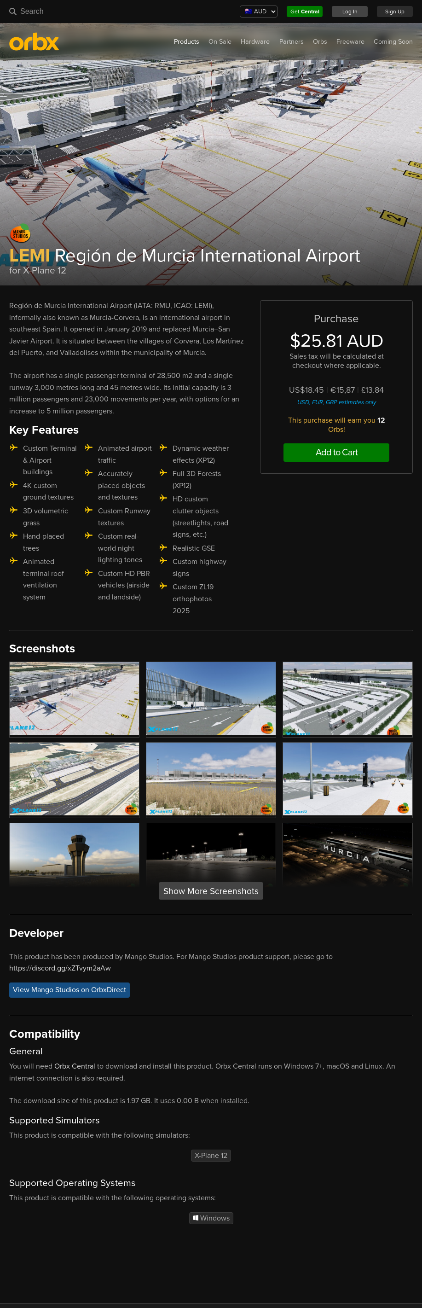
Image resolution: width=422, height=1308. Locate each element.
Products (186, 42)
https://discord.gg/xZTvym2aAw (60, 968)
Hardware (255, 42)
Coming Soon (393, 42)
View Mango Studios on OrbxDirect (69, 990)
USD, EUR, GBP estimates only (336, 402)
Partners (291, 42)
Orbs (320, 42)
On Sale (219, 42)
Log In (350, 11)
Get (304, 11)
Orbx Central (74, 1066)
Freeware (350, 42)
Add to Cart (337, 452)
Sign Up (395, 11)
